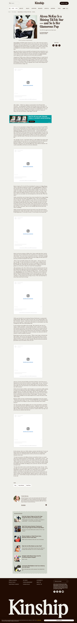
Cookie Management (27, 582)
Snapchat (17, 46)
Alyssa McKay (16, 42)
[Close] (75, 620)
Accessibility (40, 580)
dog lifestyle (21, 485)
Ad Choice (25, 580)
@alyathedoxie (19, 271)
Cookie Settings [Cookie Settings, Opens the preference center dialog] (59, 620)
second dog (35, 398)
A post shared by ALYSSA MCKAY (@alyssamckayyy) (28, 312)
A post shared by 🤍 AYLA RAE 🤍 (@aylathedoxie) (28, 99)
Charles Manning (44, 32)
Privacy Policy (12, 582)
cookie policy (39, 620)
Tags (15, 482)
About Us (39, 582)
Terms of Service (13, 580)
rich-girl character (43, 53)
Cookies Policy (26, 584)
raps (18, 55)
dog (15, 485)
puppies (27, 404)
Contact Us (39, 584)
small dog (28, 485)
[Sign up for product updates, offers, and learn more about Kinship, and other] (67, 581)
